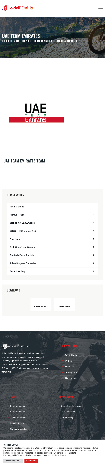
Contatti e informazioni (71, 406)
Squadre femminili (18, 423)
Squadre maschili (18, 417)
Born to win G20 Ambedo (22, 223)
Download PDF (41, 306)
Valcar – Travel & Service (23, 231)
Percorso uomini (17, 406)
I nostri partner (71, 372)
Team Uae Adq (17, 271)
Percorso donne (17, 412)
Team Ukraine (17, 206)
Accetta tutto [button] (31, 461)
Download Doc (64, 306)
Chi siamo (69, 361)
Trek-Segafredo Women (22, 247)
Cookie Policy (67, 417)
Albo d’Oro (69, 366)
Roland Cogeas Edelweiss (23, 263)
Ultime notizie (71, 378)
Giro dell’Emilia (71, 355)
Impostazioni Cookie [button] (13, 461)
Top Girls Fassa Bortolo (22, 255)
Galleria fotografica (18, 429)
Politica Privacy (68, 412)
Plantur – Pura (17, 214)
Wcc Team (15, 239)
